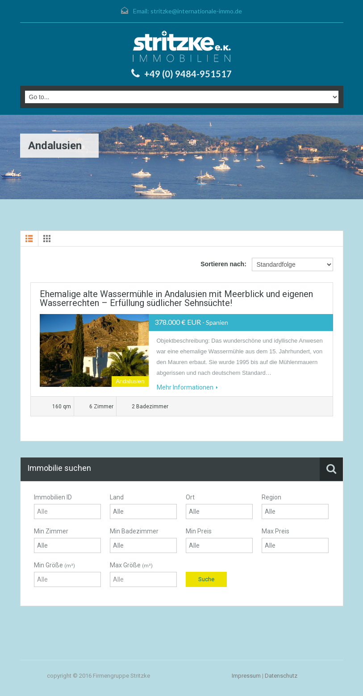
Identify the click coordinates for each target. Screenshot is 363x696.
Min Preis (199, 531)
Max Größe (131, 565)
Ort (190, 497)
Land (117, 497)
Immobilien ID (53, 497)
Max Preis (275, 531)
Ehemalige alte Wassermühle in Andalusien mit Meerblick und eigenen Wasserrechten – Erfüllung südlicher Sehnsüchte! (176, 298)
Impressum (246, 675)
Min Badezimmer (134, 531)
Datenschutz (281, 675)
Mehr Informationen (187, 387)
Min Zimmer (51, 531)
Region (271, 497)
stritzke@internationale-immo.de (196, 11)
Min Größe (54, 565)
